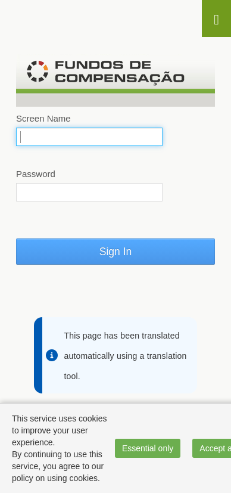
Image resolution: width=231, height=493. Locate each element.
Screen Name (43, 118)
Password (35, 174)
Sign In (115, 252)
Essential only (147, 448)
